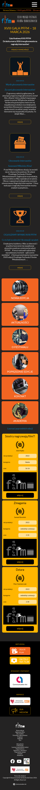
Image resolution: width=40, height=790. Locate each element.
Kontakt (20, 754)
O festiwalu (20, 746)
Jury (20, 740)
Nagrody (20, 739)
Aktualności (20, 744)
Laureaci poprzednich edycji (20, 747)
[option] (20, 681)
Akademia (20, 756)
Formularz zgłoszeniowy (20, 736)
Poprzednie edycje (20, 752)
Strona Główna (9, 10)
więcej (20, 122)
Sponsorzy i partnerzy (20, 751)
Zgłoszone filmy (20, 732)
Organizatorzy (20, 749)
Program (20, 737)
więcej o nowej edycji (20, 49)
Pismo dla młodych (20, 776)
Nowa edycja (20, 731)
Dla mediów (20, 734)
